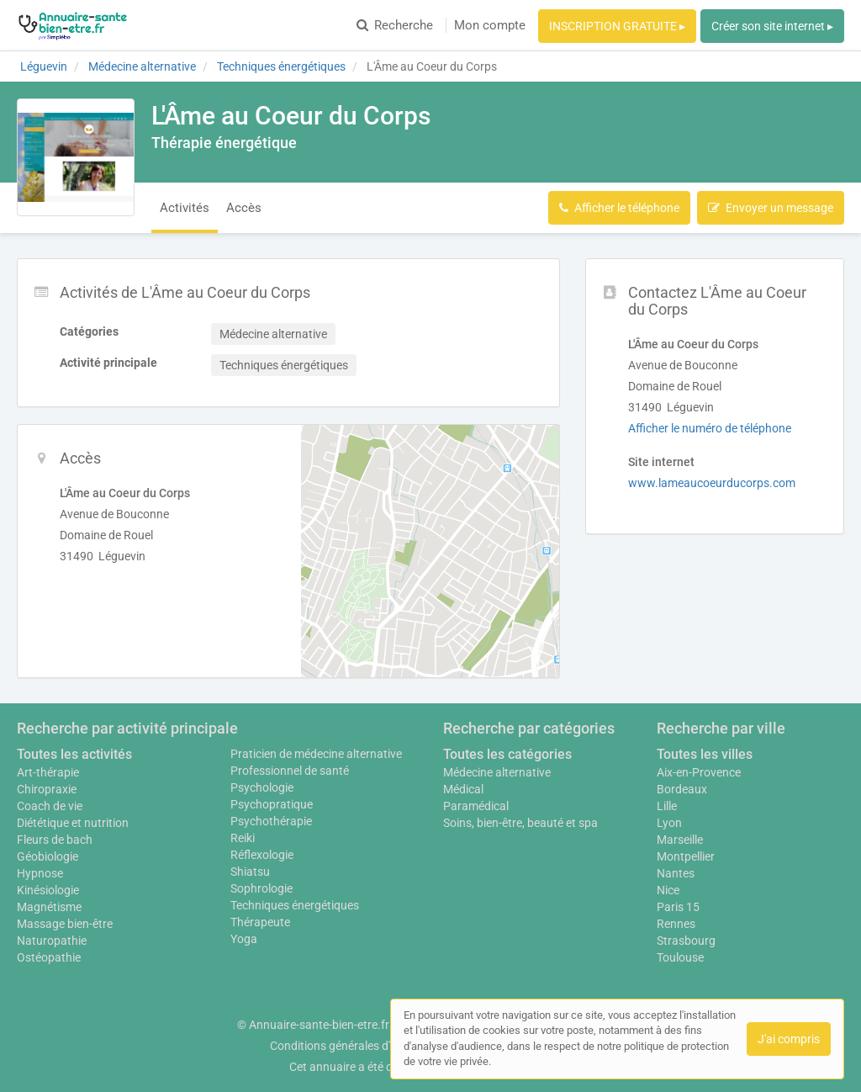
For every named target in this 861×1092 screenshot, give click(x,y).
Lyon (669, 823)
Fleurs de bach (54, 839)
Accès (243, 207)
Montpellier (686, 856)
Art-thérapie (48, 772)
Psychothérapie (271, 821)
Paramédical (476, 806)
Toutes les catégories (507, 754)
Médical (463, 789)
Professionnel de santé (289, 770)
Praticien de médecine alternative (316, 754)
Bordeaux (682, 789)
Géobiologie (47, 856)
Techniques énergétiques (294, 905)
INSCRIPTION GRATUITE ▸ (617, 26)
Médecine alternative (497, 772)
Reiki (242, 838)
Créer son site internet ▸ (772, 26)
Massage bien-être (65, 923)
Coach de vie (49, 806)
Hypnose (40, 873)
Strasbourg (686, 940)
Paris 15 (678, 907)
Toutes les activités (74, 754)
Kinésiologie (48, 890)
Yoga (243, 939)
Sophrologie (261, 888)
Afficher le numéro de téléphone (709, 428)
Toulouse (680, 957)
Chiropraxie (47, 789)
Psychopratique (271, 804)
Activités (184, 207)
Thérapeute (260, 922)
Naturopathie (52, 940)
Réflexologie (261, 854)
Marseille (680, 839)
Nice (668, 890)
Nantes (676, 873)
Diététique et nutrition (73, 823)
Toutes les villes (705, 754)
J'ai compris (789, 1039)
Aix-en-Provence (699, 772)
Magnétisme (49, 907)
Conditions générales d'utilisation (355, 1045)
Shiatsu (250, 871)
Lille (667, 806)
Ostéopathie (49, 957)
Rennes (676, 923)
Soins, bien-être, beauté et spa (520, 823)
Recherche (395, 25)
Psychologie (261, 787)
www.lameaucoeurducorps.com (711, 483)
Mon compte (490, 25)
